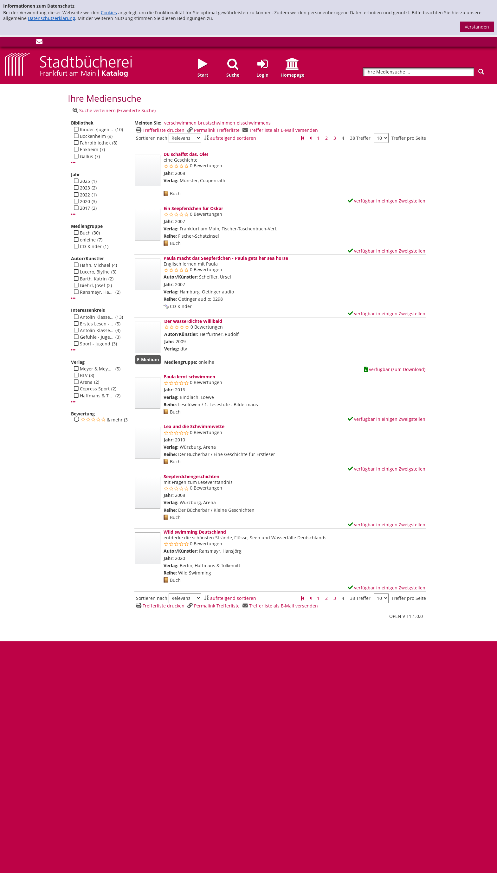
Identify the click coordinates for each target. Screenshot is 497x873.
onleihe (88, 240)
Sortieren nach (151, 138)
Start (202, 75)
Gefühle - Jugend (97, 337)
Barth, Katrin (93, 279)
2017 (85, 208)
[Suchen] (481, 72)
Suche (232, 75)
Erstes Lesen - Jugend (97, 324)
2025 (85, 181)
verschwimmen (180, 123)
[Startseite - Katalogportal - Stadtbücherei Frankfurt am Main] (68, 64)
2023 (85, 188)
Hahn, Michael (95, 265)
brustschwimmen (216, 123)
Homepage (292, 75)
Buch (85, 233)
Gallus (86, 156)
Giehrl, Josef (92, 285)
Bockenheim (93, 136)
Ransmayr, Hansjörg (97, 292)
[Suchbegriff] (418, 72)
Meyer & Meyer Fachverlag (97, 369)
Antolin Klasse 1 (97, 330)
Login (262, 75)
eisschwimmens (254, 123)
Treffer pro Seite (408, 138)
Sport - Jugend (95, 344)
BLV (83, 375)
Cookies (109, 13)
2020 (85, 201)
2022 (85, 195)
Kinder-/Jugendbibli (97, 129)
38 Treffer (360, 138)
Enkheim (89, 149)
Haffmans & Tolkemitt (97, 396)
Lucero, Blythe (95, 272)
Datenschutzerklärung (51, 18)
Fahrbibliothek (95, 143)
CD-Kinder (91, 246)
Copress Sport (95, 389)
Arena (86, 382)
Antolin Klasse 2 (97, 317)
